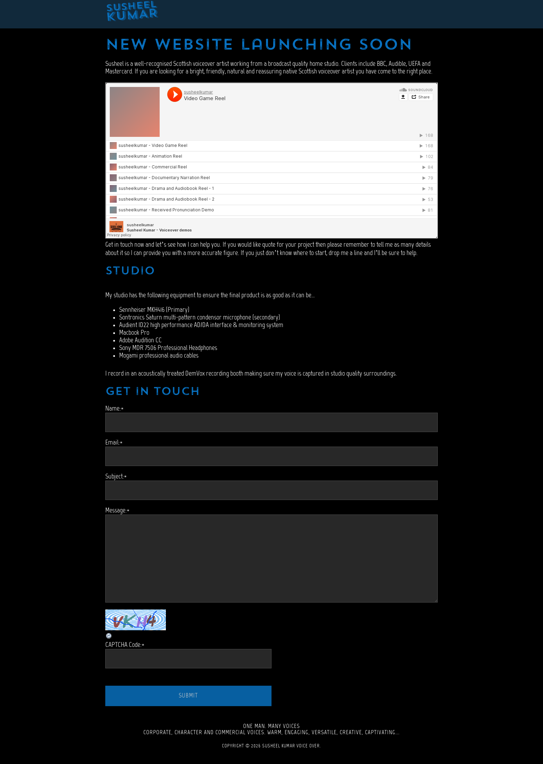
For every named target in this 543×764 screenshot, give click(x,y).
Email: (114, 443)
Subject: (116, 477)
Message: (117, 511)
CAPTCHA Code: (124, 645)
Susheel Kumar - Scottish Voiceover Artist (132, 14)
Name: (114, 409)
